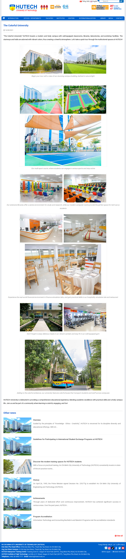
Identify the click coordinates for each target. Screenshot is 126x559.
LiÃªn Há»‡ (121, 544)
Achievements (39, 498)
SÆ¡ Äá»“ (112, 544)
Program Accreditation (42, 516)
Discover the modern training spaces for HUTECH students (57, 462)
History (36, 480)
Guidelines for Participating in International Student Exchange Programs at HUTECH (67, 439)
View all (119, 536)
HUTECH (121, 552)
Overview (37, 420)
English (95, 1)
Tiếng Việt (85, 1)
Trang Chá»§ (102, 544)
